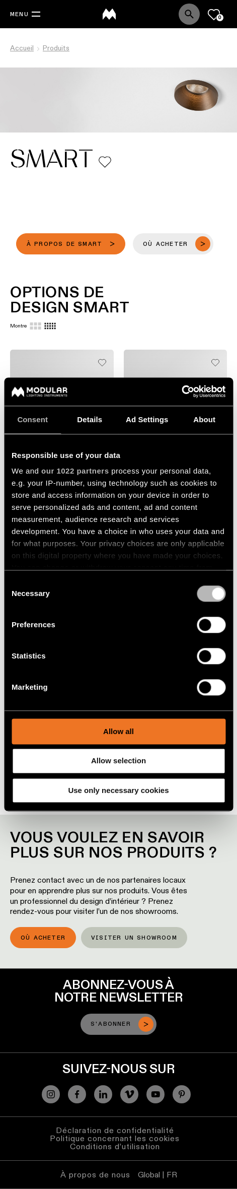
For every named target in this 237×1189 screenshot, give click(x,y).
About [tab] (204, 419)
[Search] (189, 14)
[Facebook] (77, 1094)
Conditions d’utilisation (115, 1146)
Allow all (118, 731)
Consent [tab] (32, 419)
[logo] (109, 14)
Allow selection (118, 761)
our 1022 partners (75, 471)
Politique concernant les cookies (115, 1138)
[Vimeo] (129, 1094)
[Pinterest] (181, 1094)
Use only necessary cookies (118, 790)
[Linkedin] (103, 1094)
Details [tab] (89, 419)
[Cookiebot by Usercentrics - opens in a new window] (181, 391)
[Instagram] (50, 1094)
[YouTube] (155, 1094)
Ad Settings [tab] (147, 419)
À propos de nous (95, 1174)
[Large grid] (35, 325)
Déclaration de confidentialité (115, 1130)
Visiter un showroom (134, 938)
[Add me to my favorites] (105, 162)
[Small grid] (50, 325)
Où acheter (43, 938)
